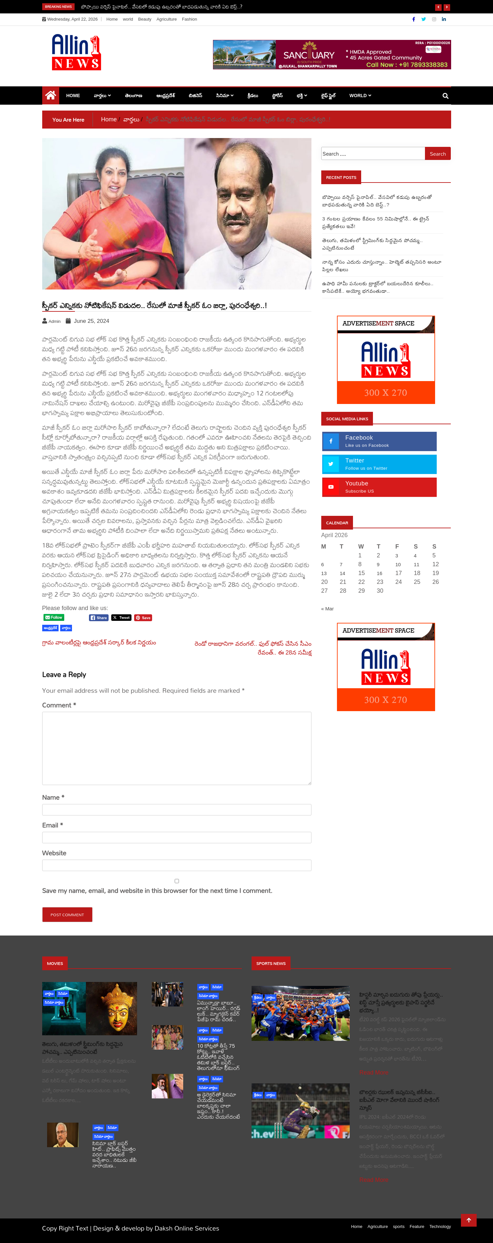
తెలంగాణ (133, 95)
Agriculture (166, 19)
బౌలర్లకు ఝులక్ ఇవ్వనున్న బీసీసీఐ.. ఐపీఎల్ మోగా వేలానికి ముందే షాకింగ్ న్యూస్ (400, 1099)
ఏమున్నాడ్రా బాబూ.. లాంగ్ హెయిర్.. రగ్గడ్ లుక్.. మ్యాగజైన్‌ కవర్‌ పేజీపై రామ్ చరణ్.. (219, 1010)
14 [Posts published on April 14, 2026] (342, 573)
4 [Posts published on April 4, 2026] (415, 555)
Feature (417, 1226)
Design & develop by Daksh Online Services (156, 1228)
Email (52, 825)
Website (54, 853)
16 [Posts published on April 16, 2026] (379, 573)
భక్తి (300, 95)
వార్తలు (100, 95)
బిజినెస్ (195, 95)
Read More (374, 1072)
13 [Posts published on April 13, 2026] (324, 573)
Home (112, 19)
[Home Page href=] (50, 97)
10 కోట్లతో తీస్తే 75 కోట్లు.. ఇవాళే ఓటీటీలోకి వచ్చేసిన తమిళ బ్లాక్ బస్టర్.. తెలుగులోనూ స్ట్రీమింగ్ (218, 1056)
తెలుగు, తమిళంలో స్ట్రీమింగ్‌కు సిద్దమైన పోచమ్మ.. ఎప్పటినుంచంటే (82, 1048)
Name (53, 797)
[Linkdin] (444, 19)
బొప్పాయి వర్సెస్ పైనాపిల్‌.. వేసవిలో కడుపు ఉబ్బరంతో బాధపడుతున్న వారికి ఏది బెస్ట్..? (161, 6)
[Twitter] (424, 19)
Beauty (144, 19)
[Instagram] (434, 19)
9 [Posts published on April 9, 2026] (378, 564)
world (128, 19)
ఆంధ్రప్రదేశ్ (165, 95)
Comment (59, 705)
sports (398, 1226)
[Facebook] (414, 19)
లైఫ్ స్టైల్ (328, 95)
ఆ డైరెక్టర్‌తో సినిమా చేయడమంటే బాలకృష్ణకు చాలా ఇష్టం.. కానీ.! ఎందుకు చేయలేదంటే (218, 1105)
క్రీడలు (253, 95)
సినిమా (222, 95)
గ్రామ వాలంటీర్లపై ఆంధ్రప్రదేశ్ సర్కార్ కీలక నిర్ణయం (99, 642)
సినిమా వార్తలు (54, 1002)
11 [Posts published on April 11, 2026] (416, 564)
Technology (440, 1226)
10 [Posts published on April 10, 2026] (398, 564)
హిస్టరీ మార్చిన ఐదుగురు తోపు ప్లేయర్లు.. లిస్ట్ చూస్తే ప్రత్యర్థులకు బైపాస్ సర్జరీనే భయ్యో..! (401, 1002)
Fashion (189, 19)
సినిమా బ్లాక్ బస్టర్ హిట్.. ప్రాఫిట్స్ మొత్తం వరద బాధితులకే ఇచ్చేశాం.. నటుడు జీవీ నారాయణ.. (115, 1154)
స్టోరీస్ (277, 95)
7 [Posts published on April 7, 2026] (341, 564)
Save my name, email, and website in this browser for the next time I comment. (157, 891)
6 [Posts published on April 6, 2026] (322, 564)
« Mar (327, 608)
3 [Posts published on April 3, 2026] (396, 555)
